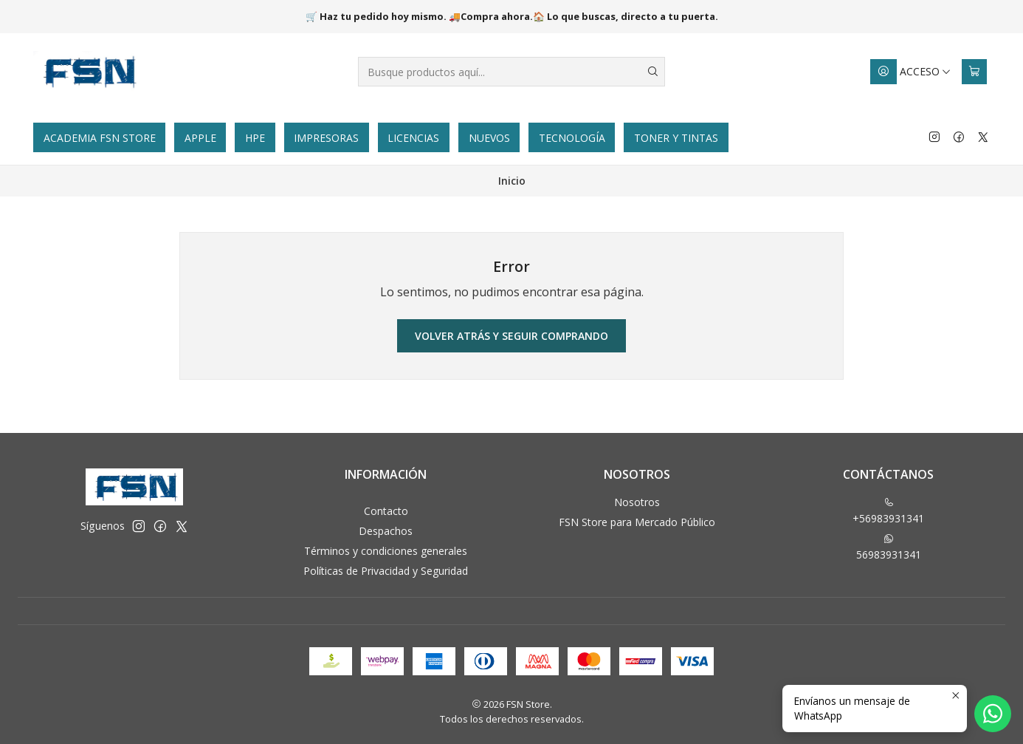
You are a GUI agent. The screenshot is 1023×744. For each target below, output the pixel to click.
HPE (255, 138)
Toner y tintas (676, 138)
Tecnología (572, 138)
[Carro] (974, 72)
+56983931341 (888, 511)
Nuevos (489, 138)
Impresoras (326, 138)
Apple (200, 138)
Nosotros (637, 502)
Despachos (386, 531)
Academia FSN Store (100, 138)
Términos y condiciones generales (385, 551)
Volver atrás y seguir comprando (511, 336)
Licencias (413, 138)
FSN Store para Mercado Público (637, 522)
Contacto (386, 511)
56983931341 (888, 547)
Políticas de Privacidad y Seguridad (385, 571)
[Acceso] (910, 72)
